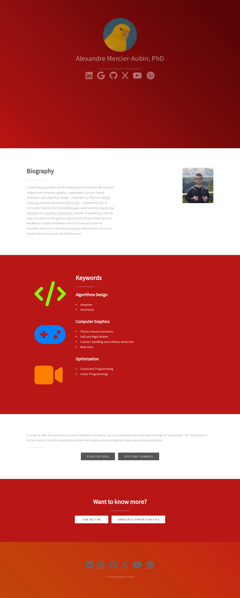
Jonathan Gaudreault (58, 213)
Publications (98, 456)
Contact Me (91, 519)
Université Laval (68, 208)
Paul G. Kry (73, 203)
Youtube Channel (139, 456)
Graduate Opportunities (139, 519)
